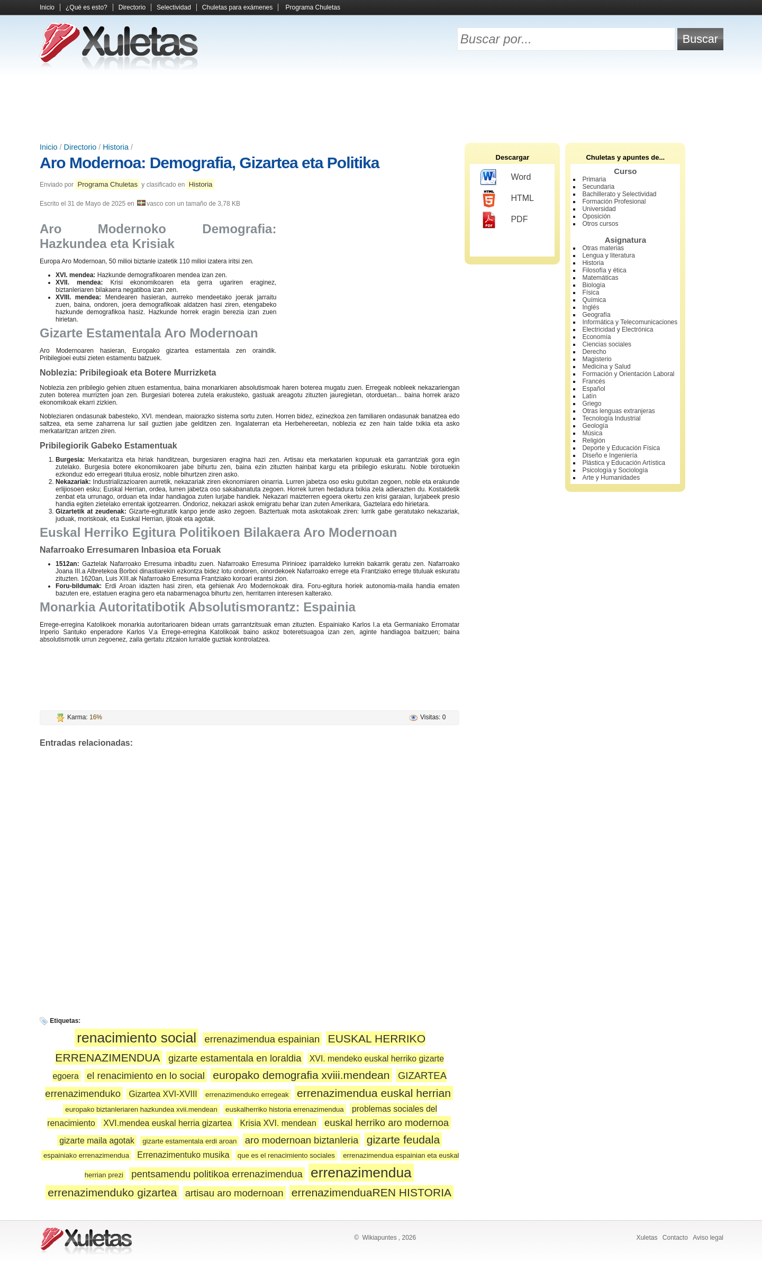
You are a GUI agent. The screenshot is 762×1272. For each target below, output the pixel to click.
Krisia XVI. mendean (278, 1123)
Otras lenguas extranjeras (618, 411)
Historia (116, 147)
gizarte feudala (403, 1139)
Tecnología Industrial (611, 418)
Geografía (596, 314)
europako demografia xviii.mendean (301, 1075)
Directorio (132, 7)
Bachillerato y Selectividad (619, 194)
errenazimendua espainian (262, 1039)
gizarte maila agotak (96, 1140)
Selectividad (174, 7)
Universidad (598, 209)
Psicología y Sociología (615, 470)
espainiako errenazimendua (86, 1155)
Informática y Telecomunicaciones (629, 322)
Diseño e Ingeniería (609, 455)
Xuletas (646, 1237)
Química (594, 300)
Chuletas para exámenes (237, 7)
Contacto (675, 1237)
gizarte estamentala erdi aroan (189, 1141)
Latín (589, 396)
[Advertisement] (381, 105)
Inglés (590, 307)
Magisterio (596, 359)
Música (592, 433)
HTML (507, 198)
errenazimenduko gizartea (112, 1192)
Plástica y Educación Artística (623, 462)
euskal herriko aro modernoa (386, 1122)
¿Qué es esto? (86, 7)
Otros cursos (600, 223)
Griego (591, 403)
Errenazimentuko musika (183, 1154)
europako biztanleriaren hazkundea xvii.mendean (141, 1109)
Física (590, 292)
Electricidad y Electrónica (617, 329)
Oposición (596, 216)
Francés (593, 381)
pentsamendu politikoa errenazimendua (216, 1173)
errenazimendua (361, 1173)
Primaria (594, 179)
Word (505, 177)
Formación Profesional (614, 201)
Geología (595, 425)
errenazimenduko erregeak (247, 1095)
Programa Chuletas (313, 7)
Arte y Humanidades (611, 477)
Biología (593, 285)
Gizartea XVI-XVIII (163, 1094)
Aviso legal (708, 1237)
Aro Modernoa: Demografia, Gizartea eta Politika (209, 162)
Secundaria (598, 186)
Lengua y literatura (608, 255)
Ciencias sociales (606, 344)
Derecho (594, 351)
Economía (596, 337)
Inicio (47, 7)
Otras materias (603, 248)
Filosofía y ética (604, 270)
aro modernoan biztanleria (302, 1140)
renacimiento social (136, 1038)
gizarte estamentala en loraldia (235, 1058)
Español (593, 388)
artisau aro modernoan (234, 1192)
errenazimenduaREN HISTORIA (371, 1192)
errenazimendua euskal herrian (374, 1093)
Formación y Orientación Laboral (628, 374)
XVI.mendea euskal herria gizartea (167, 1123)
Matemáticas (600, 277)
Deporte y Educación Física (621, 448)
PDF (504, 220)
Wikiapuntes (379, 1237)
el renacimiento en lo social (146, 1075)
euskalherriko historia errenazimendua (284, 1109)
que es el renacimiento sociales (286, 1155)
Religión (593, 440)
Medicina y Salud (606, 366)
